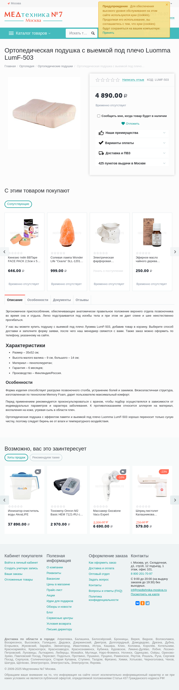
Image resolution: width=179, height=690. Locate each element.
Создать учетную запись (21, 568)
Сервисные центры (60, 618)
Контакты (95, 585)
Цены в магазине (58, 584)
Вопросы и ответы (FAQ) (105, 591)
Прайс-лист (54, 590)
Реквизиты (54, 573)
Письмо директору (59, 629)
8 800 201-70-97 (142, 573)
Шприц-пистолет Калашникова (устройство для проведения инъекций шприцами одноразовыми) (151, 512)
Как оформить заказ (102, 562)
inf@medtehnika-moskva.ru (149, 590)
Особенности (37, 300)
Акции (51, 595)
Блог (50, 612)
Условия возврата (59, 623)
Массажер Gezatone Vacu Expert (107, 512)
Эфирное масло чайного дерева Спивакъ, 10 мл (147, 259)
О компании (55, 567)
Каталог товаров (31, 33)
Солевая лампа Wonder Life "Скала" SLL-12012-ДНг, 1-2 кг (67, 259)
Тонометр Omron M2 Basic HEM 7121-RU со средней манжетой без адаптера (66, 512)
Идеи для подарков (60, 601)
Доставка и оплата (101, 568)
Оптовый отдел (99, 574)
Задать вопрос (99, 579)
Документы (62, 300)
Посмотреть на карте (145, 594)
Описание (15, 300)
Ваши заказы (13, 574)
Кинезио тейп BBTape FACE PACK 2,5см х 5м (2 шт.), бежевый (23, 259)
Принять (108, 32)
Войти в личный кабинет (21, 562)
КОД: (150, 79)
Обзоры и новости (59, 606)
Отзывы (82, 300)
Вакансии (53, 578)
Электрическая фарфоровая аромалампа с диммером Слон (104, 259)
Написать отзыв (133, 79)
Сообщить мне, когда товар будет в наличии (132, 116)
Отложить (130, 124)
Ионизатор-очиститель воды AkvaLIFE (23, 512)
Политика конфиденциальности (104, 598)
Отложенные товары (19, 579)
